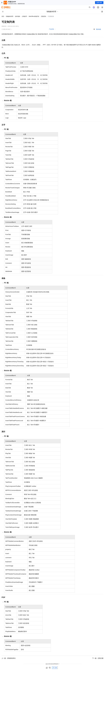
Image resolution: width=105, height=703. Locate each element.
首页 (3, 16)
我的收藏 (98, 29)
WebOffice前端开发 (34, 16)
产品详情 (51, 29)
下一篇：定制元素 (97, 658)
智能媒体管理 (9, 16)
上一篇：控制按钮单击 (9, 658)
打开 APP (99, 2)
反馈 (55, 667)
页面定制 (43, 16)
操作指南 (17, 16)
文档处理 (24, 16)
